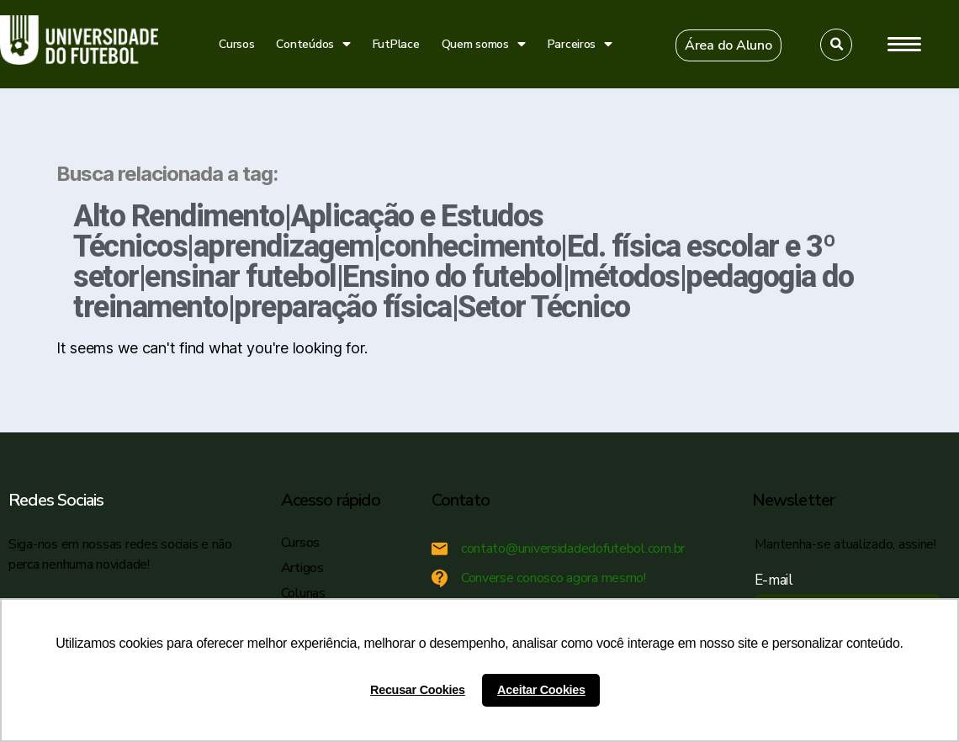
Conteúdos (313, 44)
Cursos (236, 44)
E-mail (778, 580)
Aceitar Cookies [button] (541, 690)
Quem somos (484, 44)
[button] (729, 45)
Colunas (303, 593)
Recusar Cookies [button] (417, 690)
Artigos (302, 568)
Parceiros (580, 44)
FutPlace (396, 44)
